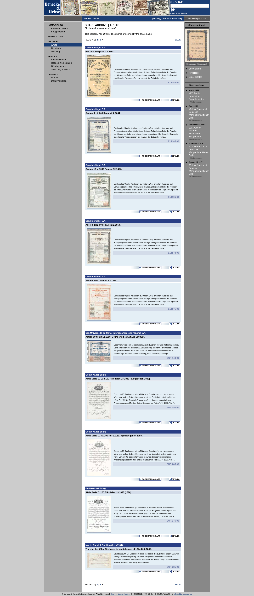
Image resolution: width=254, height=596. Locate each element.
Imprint (114, 594)
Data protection (123, 594)
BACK (177, 39)
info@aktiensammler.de (183, 594)
